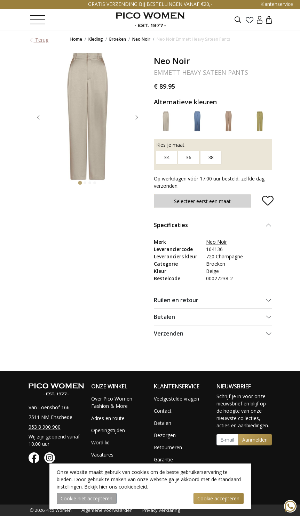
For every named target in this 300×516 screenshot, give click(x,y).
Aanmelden (255, 439)
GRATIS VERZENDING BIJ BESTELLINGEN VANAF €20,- (150, 4)
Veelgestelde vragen (176, 398)
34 (166, 157)
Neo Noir (141, 39)
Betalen (164, 317)
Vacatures (102, 454)
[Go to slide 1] (80, 183)
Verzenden (168, 333)
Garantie (163, 459)
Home (76, 39)
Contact (163, 411)
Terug (38, 40)
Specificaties (171, 225)
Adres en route (108, 418)
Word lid (100, 442)
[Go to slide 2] (85, 182)
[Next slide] (137, 117)
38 (211, 157)
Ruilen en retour (176, 300)
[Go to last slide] (38, 117)
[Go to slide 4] (94, 182)
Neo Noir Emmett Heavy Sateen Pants (193, 39)
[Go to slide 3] (89, 182)
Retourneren (168, 447)
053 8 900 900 (45, 427)
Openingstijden (108, 430)
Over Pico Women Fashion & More (111, 402)
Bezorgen (165, 435)
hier (103, 486)
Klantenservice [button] (276, 4)
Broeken (117, 39)
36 (188, 157)
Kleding (95, 39)
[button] (269, 20)
